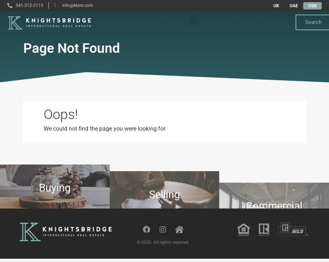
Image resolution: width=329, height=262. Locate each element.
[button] (193, 21)
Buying (55, 190)
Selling (164, 200)
